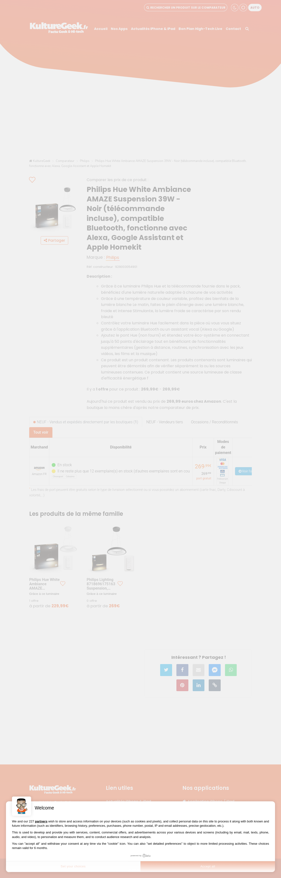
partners (41, 821)
